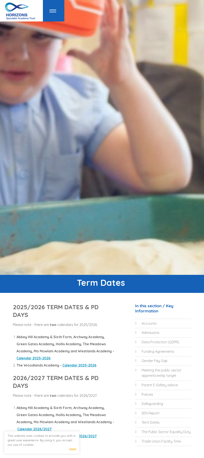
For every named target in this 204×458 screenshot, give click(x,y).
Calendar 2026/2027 (34, 429)
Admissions (147, 332)
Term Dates (147, 422)
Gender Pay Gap (151, 361)
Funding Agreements (154, 351)
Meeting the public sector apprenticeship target (158, 373)
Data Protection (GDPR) (157, 342)
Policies (144, 394)
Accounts (146, 323)
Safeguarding (149, 404)
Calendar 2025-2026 (33, 358)
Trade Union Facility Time (158, 441)
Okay (72, 449)
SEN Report (147, 413)
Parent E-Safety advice (156, 385)
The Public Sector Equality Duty (163, 432)
